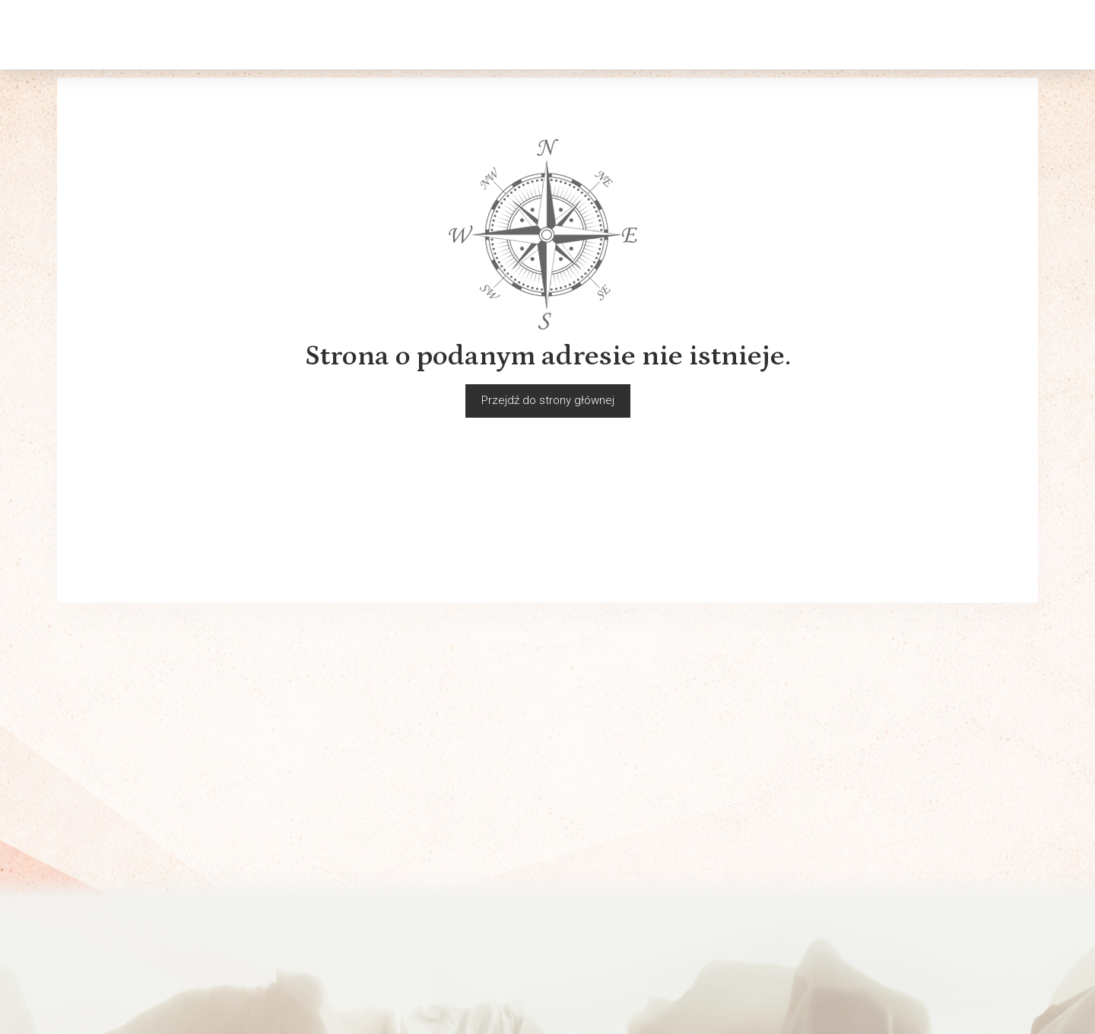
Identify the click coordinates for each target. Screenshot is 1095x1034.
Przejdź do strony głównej (547, 400)
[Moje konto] (998, 34)
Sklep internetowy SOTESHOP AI (973, 1018)
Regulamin (83, 857)
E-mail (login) (627, 691)
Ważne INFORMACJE (108, 955)
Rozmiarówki (89, 896)
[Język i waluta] (1038, 34)
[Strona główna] (115, 34)
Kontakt (76, 876)
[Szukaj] (919, 34)
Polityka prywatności (109, 916)
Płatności (81, 936)
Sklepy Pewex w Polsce (367, 857)
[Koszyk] (959, 34)
